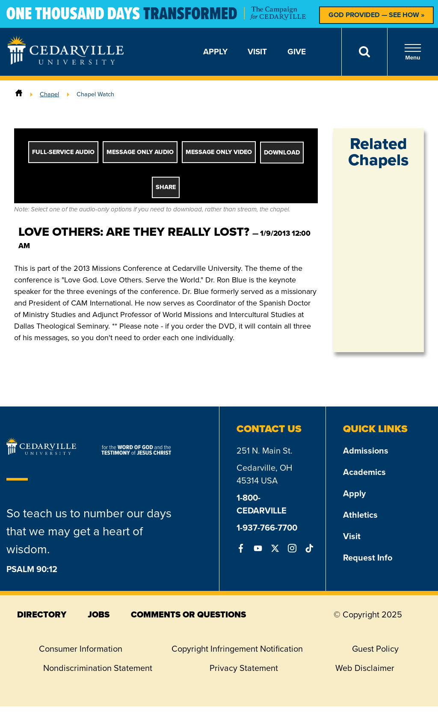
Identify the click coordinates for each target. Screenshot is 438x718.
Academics (364, 472)
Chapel (49, 94)
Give (296, 51)
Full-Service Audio (63, 152)
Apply (215, 51)
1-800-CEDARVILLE (262, 504)
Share (166, 187)
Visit (257, 51)
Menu (413, 52)
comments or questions (188, 614)
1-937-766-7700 (267, 527)
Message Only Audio (140, 152)
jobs (99, 614)
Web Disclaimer (364, 668)
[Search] (364, 52)
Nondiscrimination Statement (97, 668)
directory (41, 614)
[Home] (18, 94)
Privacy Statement (244, 668)
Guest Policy (375, 648)
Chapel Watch (95, 94)
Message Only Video (219, 152)
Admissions (365, 450)
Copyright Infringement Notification (237, 648)
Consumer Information (80, 648)
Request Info (367, 557)
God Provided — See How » (376, 15)
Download (282, 152)
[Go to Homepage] (66, 62)
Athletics (360, 514)
